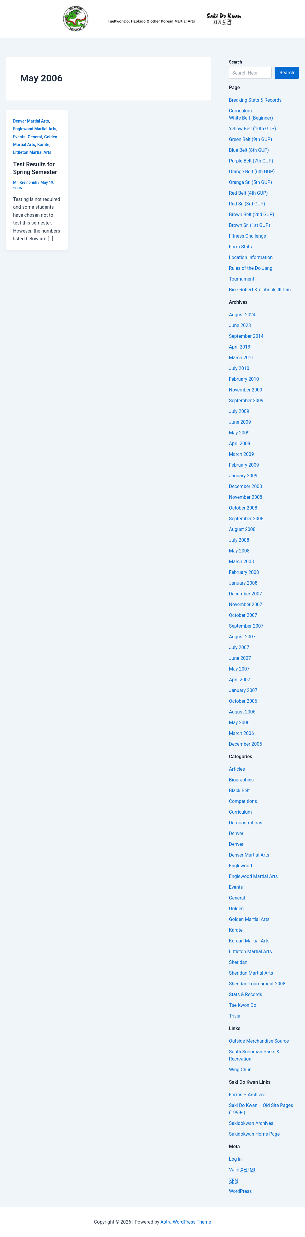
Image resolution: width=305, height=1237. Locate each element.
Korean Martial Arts (249, 941)
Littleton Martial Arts (32, 152)
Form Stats (240, 247)
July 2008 (239, 540)
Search (286, 72)
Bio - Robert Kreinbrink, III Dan (260, 289)
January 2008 (243, 583)
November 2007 (246, 604)
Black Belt (239, 790)
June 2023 (240, 325)
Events (19, 136)
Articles (237, 769)
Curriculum (240, 111)
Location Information (251, 257)
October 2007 (243, 615)
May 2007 (239, 669)
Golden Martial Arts (249, 919)
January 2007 (243, 690)
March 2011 (241, 357)
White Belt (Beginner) (251, 118)
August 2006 (242, 712)
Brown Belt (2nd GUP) (252, 214)
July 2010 (239, 368)
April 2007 (240, 679)
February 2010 (244, 379)
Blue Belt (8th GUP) (249, 150)
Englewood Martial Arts (35, 128)
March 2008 (241, 561)
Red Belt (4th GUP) (248, 193)
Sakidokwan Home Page (255, 1134)
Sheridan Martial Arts (251, 973)
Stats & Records (246, 994)
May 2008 (239, 551)
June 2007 (240, 658)
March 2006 (241, 733)
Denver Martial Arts (31, 121)
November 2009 (246, 390)
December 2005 (246, 744)
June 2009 (240, 422)
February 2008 (244, 572)
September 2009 (246, 400)
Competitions (243, 801)
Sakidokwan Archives (251, 1123)
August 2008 (242, 529)
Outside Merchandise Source (259, 1041)
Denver (236, 833)
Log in (235, 1159)
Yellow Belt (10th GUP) (253, 128)
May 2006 (239, 722)
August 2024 (242, 315)
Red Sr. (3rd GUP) (247, 204)
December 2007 (246, 594)
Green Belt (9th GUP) (251, 139)
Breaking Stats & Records (255, 100)
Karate (44, 144)
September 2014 (246, 336)
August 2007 (242, 637)
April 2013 (240, 347)
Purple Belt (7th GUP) (251, 161)
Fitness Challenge (248, 236)
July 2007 (239, 647)
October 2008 (243, 508)
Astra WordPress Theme (185, 1222)
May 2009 (239, 433)
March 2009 (241, 454)
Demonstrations (246, 823)
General (35, 136)
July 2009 (239, 411)
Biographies (241, 780)
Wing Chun (240, 1069)
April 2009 (240, 443)
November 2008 (246, 497)
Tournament (242, 279)
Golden (236, 908)
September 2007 (246, 626)
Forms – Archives (247, 1094)
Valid (243, 1170)
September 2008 (246, 518)
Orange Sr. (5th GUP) (251, 182)
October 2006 (243, 701)
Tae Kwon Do (243, 1005)
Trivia (235, 1016)
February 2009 (244, 465)
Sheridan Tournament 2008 (258, 984)
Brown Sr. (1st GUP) (250, 225)
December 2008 (246, 486)
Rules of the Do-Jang (251, 268)
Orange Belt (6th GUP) (252, 171)
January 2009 (243, 476)
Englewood (241, 865)
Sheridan (238, 962)
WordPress (240, 1191)
